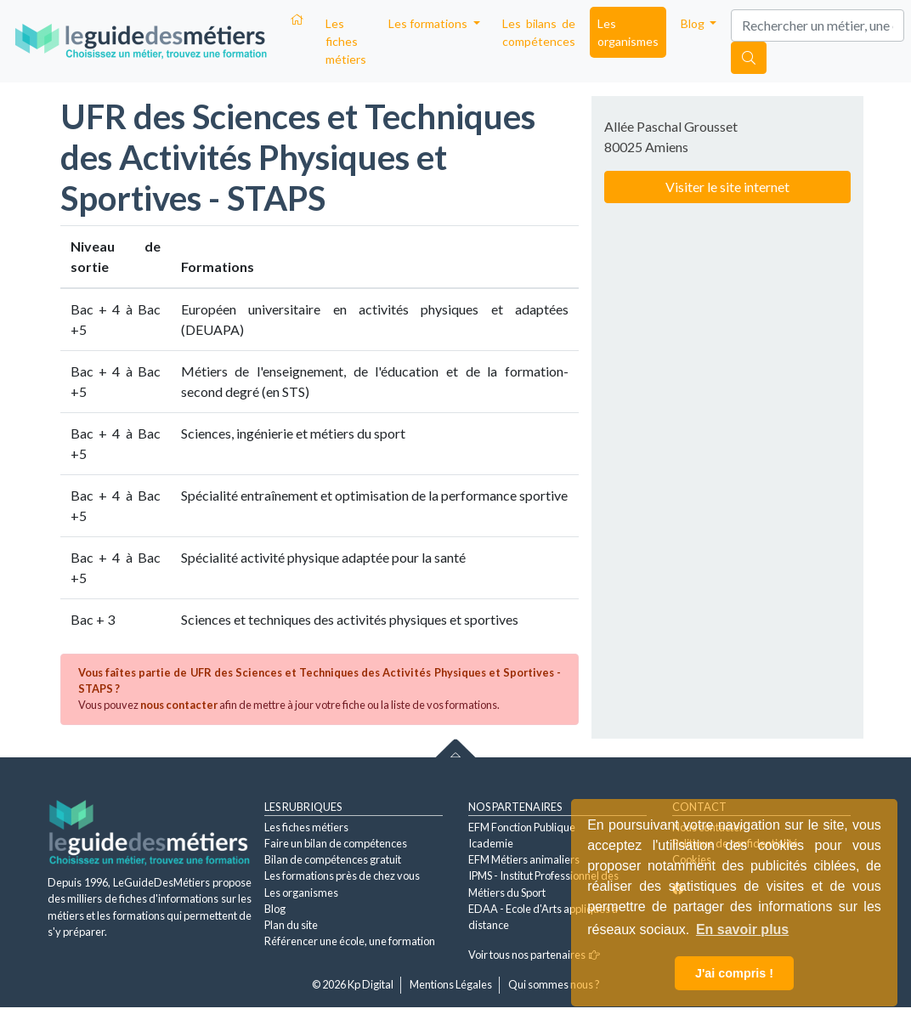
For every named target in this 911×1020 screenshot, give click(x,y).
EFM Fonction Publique (521, 827)
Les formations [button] (429, 23)
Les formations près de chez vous (342, 875)
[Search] (817, 25)
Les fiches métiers (345, 41)
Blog (275, 908)
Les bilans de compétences (538, 32)
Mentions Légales (451, 984)
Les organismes (628, 32)
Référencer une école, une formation (349, 941)
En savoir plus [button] (742, 929)
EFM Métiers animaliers (524, 859)
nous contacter (179, 704)
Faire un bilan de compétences (335, 843)
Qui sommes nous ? (554, 984)
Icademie (490, 843)
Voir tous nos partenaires (534, 954)
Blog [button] (694, 23)
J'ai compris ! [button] (734, 973)
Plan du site (291, 925)
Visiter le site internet (727, 186)
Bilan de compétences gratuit (332, 859)
